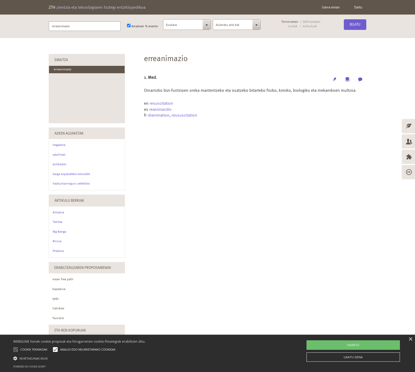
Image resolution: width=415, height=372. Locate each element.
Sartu (358, 7)
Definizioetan (312, 22)
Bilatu (355, 24)
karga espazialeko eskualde (71, 174)
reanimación (160, 109)
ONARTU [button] (353, 345)
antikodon (59, 164)
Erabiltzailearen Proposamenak (82, 267)
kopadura (58, 289)
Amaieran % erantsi (142, 26)
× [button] (410, 339)
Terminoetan (289, 22)
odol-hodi (59, 155)
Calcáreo (58, 308)
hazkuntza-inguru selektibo (71, 183)
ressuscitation (184, 115)
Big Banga (59, 231)
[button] (79, 358)
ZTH (97, 7)
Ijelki (55, 299)
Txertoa (57, 222)
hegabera (59, 145)
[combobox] (187, 26)
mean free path (62, 279)
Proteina (58, 251)
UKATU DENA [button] (353, 357)
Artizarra (58, 212)
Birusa (57, 241)
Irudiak (292, 26)
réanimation (158, 115)
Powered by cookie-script (29, 366)
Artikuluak (310, 26)
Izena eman (331, 7)
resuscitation (161, 103)
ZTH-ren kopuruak (70, 330)
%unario (58, 318)
